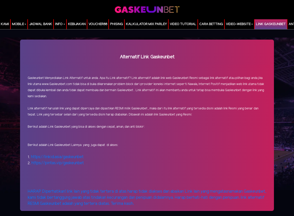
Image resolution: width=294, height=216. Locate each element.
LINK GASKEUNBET (271, 24)
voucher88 (98, 24)
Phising (116, 24)
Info (58, 24)
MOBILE (18, 24)
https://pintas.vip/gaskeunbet (57, 163)
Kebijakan (77, 24)
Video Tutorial (183, 24)
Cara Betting (211, 24)
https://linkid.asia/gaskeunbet (57, 157)
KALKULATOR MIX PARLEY (146, 24)
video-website (238, 24)
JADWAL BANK (40, 24)
